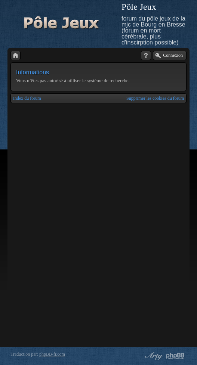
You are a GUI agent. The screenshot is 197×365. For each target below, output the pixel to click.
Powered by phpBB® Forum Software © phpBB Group (175, 356)
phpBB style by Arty (153, 356)
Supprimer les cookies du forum (155, 98)
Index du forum (27, 98)
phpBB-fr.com (52, 354)
